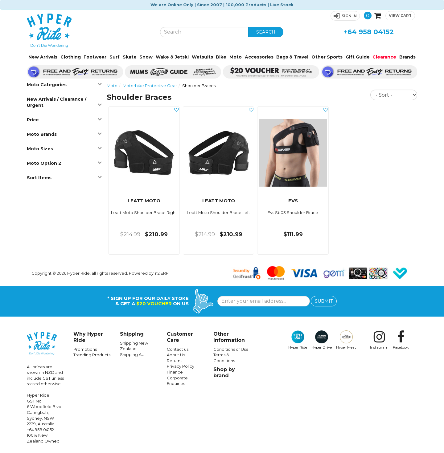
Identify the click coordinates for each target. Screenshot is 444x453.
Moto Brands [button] (64, 134)
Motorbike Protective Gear (150, 85)
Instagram (379, 340)
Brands (407, 57)
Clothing (70, 57)
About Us (176, 354)
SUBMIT (324, 301)
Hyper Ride (297, 340)
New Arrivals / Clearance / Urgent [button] (64, 102)
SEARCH (265, 32)
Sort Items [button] (64, 177)
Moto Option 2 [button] (64, 163)
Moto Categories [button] (64, 84)
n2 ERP (162, 273)
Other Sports (327, 57)
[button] (345, 16)
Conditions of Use (231, 349)
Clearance (384, 57)
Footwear (95, 57)
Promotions (85, 349)
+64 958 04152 (368, 32)
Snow (146, 57)
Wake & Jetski (172, 57)
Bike (221, 57)
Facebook (401, 340)
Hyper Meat (346, 340)
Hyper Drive (321, 340)
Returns (174, 360)
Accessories (259, 57)
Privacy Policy (180, 366)
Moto (235, 57)
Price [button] (64, 120)
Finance (175, 372)
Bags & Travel (292, 57)
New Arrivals (42, 57)
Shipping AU (132, 354)
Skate (130, 57)
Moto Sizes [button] (64, 149)
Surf (114, 57)
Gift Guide (358, 57)
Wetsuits (202, 57)
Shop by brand (224, 372)
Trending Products (91, 354)
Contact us (177, 349)
